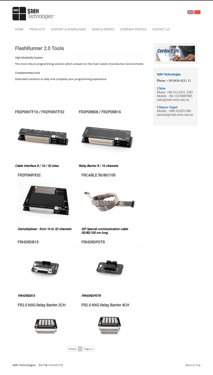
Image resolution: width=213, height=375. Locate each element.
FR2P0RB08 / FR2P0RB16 (100, 112)
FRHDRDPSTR (93, 242)
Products (37, 29)
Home (19, 29)
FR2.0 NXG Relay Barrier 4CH (105, 305)
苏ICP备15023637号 (50, 365)
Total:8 (72, 348)
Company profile (133, 29)
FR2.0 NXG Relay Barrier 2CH (42, 305)
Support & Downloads (68, 29)
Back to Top (193, 365)
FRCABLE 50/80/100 (98, 175)
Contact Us (161, 29)
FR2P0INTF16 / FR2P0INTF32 (39, 112)
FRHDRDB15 (28, 242)
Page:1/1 (89, 348)
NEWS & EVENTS (103, 29)
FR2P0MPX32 (29, 175)
